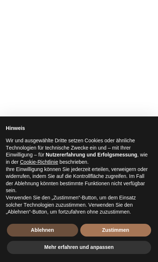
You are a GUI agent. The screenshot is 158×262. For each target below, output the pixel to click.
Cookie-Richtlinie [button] (39, 162)
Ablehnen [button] (42, 230)
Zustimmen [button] (115, 230)
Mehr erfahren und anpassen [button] (79, 247)
